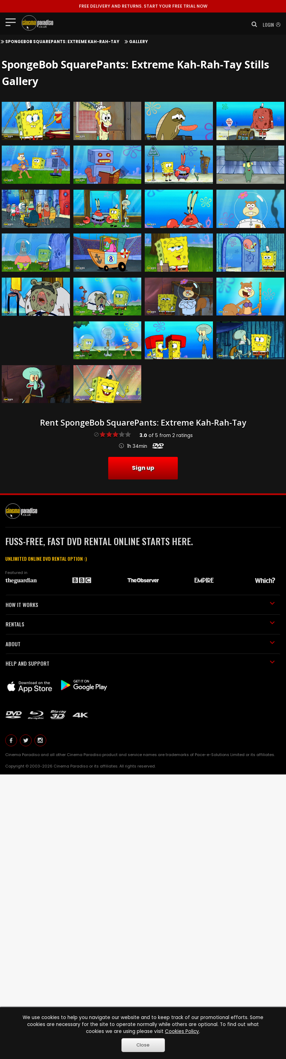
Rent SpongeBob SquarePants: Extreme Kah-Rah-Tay (143, 422)
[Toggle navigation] (12, 22)
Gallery (138, 41)
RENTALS (140, 624)
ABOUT (140, 644)
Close (143, 1045)
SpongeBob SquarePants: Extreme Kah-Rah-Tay (62, 41)
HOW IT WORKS (140, 604)
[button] (252, 24)
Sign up (143, 468)
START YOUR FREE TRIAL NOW (143, 6)
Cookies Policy (182, 1031)
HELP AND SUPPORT (140, 663)
